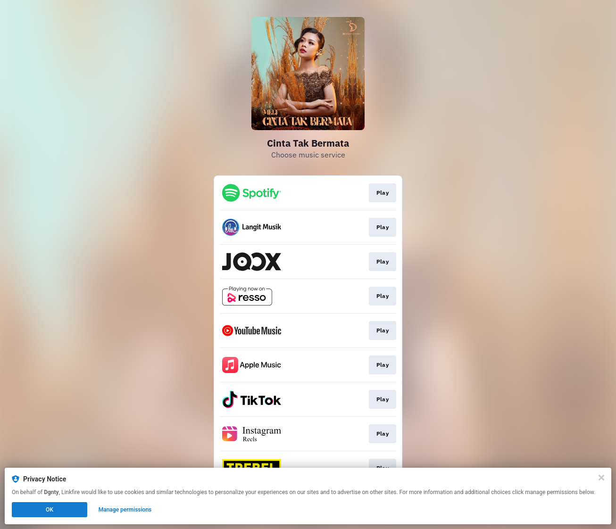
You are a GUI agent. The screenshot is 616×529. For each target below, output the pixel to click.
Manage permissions (125, 509)
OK (49, 509)
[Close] (601, 477)
